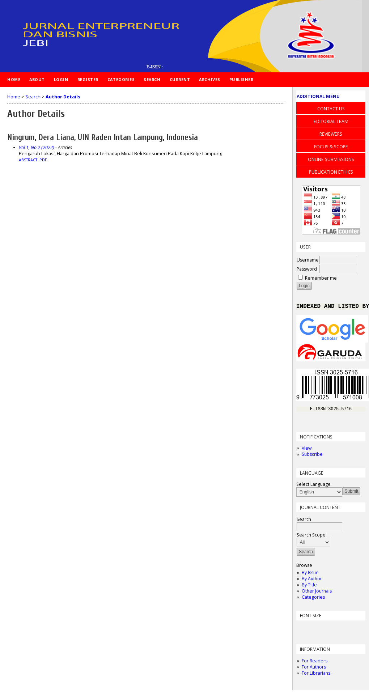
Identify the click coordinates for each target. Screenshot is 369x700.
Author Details (63, 97)
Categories (313, 600)
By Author (312, 581)
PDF (43, 159)
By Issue (310, 575)
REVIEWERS (330, 134)
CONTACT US (331, 109)
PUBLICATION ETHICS (331, 172)
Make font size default (314, 631)
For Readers (314, 663)
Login (61, 79)
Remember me (321, 278)
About (37, 79)
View (306, 450)
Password (307, 269)
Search (152, 79)
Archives (209, 79)
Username (308, 260)
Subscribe (312, 457)
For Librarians (316, 676)
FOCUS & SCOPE (331, 147)
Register (87, 79)
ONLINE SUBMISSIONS (331, 159)
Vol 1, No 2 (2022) (36, 147)
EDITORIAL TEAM (331, 121)
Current (180, 79)
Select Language (313, 487)
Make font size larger (326, 631)
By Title (309, 587)
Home (13, 79)
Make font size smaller (302, 631)
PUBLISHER (241, 79)
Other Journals (317, 593)
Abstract (28, 159)
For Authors (314, 669)
